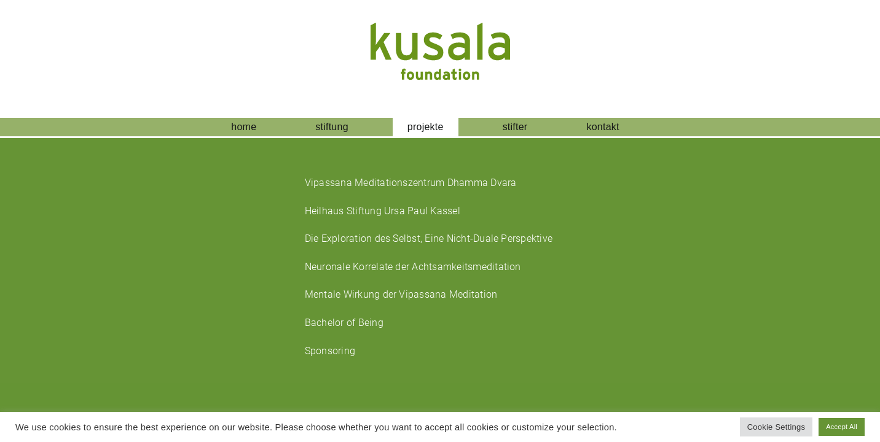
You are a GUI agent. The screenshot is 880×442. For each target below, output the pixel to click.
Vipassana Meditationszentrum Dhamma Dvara (411, 182)
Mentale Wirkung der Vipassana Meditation (401, 294)
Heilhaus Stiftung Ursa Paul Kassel (382, 211)
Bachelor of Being (344, 322)
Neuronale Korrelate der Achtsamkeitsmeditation (413, 267)
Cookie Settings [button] (776, 427)
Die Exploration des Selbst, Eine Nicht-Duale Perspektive (428, 238)
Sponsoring (330, 351)
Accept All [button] (841, 426)
